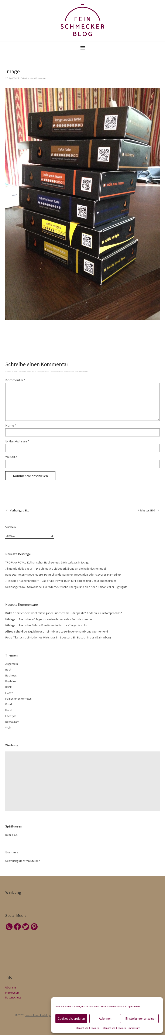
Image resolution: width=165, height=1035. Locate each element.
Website (11, 457)
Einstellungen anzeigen (140, 1019)
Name (10, 425)
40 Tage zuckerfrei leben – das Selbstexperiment (63, 619)
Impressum (134, 1027)
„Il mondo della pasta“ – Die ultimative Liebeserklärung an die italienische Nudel (55, 568)
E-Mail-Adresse (17, 441)
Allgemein (11, 664)
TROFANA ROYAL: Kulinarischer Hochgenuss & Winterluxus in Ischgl (47, 562)
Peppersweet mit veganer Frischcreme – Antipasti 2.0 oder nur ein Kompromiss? (71, 613)
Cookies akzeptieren (71, 1019)
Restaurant (12, 722)
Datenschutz (13, 997)
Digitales (10, 681)
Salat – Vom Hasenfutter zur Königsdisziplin (59, 625)
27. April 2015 (12, 78)
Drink (8, 687)
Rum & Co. (11, 835)
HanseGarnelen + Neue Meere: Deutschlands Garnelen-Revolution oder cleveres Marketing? (63, 574)
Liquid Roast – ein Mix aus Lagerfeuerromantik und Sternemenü (68, 631)
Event (9, 693)
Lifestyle (10, 716)
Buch (8, 669)
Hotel (8, 710)
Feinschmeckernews (18, 698)
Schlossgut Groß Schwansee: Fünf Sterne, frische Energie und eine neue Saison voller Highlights (66, 587)
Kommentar (15, 380)
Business (11, 675)
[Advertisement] (83, 781)
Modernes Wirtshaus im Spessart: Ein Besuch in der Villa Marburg (70, 637)
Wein (8, 727)
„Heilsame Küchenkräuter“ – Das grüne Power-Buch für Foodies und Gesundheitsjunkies (61, 581)
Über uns (11, 987)
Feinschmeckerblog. (38, 1015)
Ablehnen (105, 1019)
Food (8, 704)
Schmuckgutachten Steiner (22, 861)
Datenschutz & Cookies (86, 1027)
